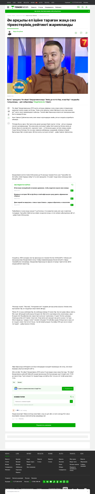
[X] (44, 481)
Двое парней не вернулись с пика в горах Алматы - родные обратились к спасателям (42, 202)
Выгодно (18, 461)
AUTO (40, 2)
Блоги (60, 464)
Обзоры (61, 467)
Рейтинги (58, 7)
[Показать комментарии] (81, 33)
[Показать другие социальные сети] (8, 118)
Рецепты (18, 472)
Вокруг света (73, 461)
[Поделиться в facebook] (8, 114)
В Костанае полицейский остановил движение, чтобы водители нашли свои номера (41, 188)
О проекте (8, 478)
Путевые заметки (74, 464)
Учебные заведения (83, 465)
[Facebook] (57, 481)
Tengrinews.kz (39, 102)
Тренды (29, 464)
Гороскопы (19, 469)
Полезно (18, 464)
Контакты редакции (17, 478)
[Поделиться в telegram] (8, 111)
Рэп (14, 382)
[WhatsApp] (67, 481)
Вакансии (34, 478)
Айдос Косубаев (18, 31)
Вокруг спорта (30, 461)
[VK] (47, 481)
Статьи (40, 7)
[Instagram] (64, 481)
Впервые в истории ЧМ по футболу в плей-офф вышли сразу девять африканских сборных (41, 195)
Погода (7, 464)
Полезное (61, 461)
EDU (53, 2)
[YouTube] (50, 481)
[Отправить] (71, 401)
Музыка (20, 382)
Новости (33, 7)
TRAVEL (47, 2)
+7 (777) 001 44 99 (17, 481)
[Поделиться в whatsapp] (8, 108)
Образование (84, 461)
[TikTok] (54, 481)
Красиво (18, 459)
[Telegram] (60, 481)
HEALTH (26, 2)
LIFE (14, 2)
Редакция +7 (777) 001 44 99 (73, 2)
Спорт (28, 459)
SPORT (20, 2)
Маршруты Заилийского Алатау (73, 468)
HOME (33, 2)
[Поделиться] (86, 33)
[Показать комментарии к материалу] (8, 123)
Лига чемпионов (31, 467)
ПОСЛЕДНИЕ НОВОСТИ (13, 491)
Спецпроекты (49, 7)
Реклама (86, 2)
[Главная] (19, 7)
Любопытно (19, 467)
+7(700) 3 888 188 (35, 481)
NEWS (9, 2)
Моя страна (73, 459)
